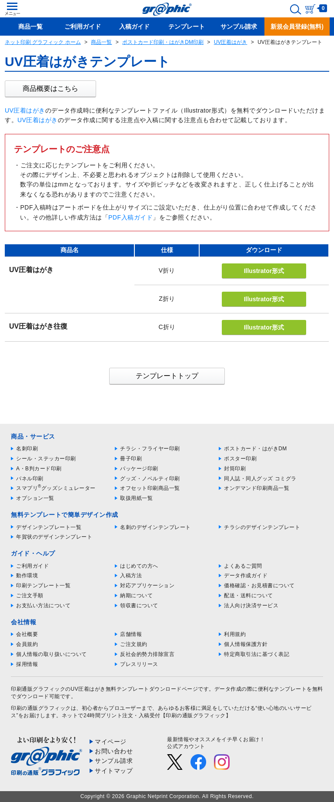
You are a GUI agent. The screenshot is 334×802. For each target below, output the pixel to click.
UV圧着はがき (230, 42)
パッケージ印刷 (139, 469)
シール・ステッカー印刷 (46, 459)
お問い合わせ (114, 751)
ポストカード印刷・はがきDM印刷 (163, 42)
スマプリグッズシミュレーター (56, 488)
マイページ (111, 741)
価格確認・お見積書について (259, 585)
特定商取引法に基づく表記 (256, 654)
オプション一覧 (35, 498)
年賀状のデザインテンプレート (54, 537)
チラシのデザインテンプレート (262, 527)
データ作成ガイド (245, 575)
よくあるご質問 (243, 566)
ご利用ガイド (32, 566)
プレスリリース (139, 664)
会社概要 (27, 634)
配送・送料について (248, 595)
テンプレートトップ (167, 375)
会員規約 (27, 644)
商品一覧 (101, 42)
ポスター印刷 (240, 459)
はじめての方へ (139, 566)
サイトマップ (114, 770)
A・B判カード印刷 (39, 469)
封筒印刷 (235, 469)
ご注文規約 (133, 644)
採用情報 (27, 664)
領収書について (139, 605)
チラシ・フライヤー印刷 (150, 449)
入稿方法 (131, 575)
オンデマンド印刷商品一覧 (256, 488)
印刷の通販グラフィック (41, 708)
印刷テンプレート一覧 (43, 585)
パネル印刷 (29, 479)
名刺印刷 (27, 449)
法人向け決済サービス (251, 605)
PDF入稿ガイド (130, 217)
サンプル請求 (114, 760)
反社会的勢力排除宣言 (147, 654)
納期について (136, 595)
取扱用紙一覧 (136, 498)
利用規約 (235, 634)
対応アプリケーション (147, 585)
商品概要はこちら (50, 88)
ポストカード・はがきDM (255, 449)
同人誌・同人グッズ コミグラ (260, 479)
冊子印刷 (131, 459)
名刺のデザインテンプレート (155, 527)
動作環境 (27, 575)
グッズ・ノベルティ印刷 (150, 479)
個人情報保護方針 (245, 644)
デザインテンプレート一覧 (48, 527)
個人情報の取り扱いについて (51, 654)
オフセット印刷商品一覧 (150, 488)
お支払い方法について (43, 605)
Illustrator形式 (264, 270)
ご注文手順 (29, 595)
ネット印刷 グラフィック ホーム (43, 42)
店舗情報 (131, 634)
